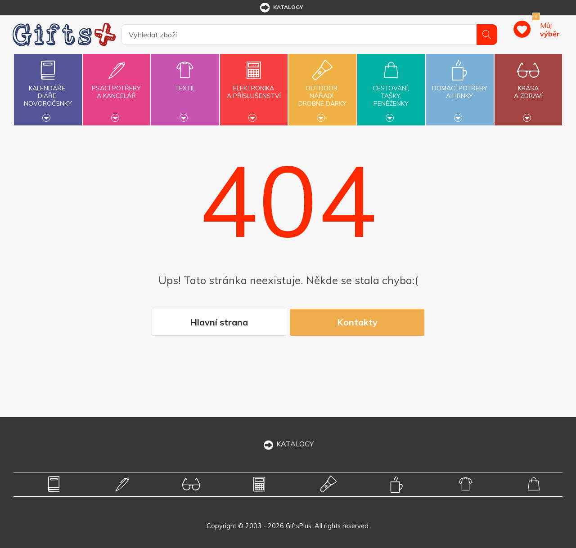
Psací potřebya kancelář (116, 87)
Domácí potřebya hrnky (459, 87)
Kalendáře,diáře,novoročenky (47, 88)
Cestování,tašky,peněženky (391, 88)
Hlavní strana (219, 322)
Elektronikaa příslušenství (254, 87)
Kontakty (357, 322)
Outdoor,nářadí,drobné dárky (322, 88)
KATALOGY (288, 443)
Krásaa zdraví (528, 87)
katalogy (281, 7)
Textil (185, 83)
